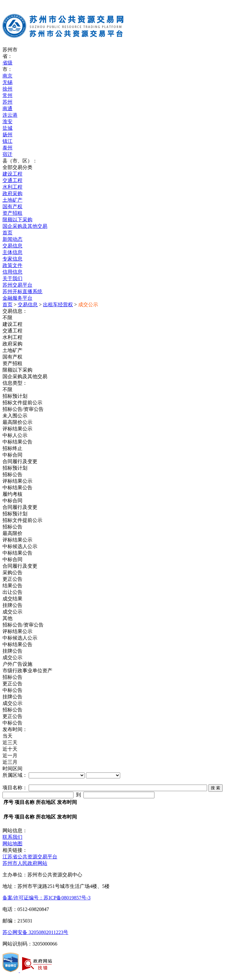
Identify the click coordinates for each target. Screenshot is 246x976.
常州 (7, 95)
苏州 (7, 102)
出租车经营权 (58, 304)
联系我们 (12, 837)
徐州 (7, 89)
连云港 (9, 115)
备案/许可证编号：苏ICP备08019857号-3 (46, 897)
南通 (7, 108)
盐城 (7, 128)
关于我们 (12, 278)
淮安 (7, 121)
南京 (7, 75)
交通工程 (12, 180)
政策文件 (12, 265)
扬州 (7, 134)
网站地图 (12, 843)
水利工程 (12, 187)
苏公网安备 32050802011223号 (35, 932)
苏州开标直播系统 (22, 291)
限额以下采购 (17, 219)
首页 (7, 232)
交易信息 (12, 245)
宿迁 (7, 154)
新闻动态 (12, 239)
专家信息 (12, 258)
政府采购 (12, 193)
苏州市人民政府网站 (24, 863)
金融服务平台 (17, 298)
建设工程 (12, 173)
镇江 (7, 141)
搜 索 (215, 788)
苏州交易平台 (17, 285)
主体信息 (12, 252)
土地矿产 (12, 200)
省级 (7, 62)
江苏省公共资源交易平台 (29, 856)
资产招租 (12, 213)
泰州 (7, 147)
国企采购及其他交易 (24, 226)
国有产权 (12, 206)
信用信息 (12, 271)
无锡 (7, 82)
